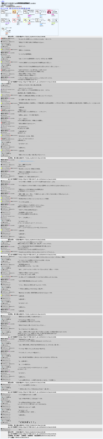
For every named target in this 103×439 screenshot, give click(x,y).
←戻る (2, 1)
